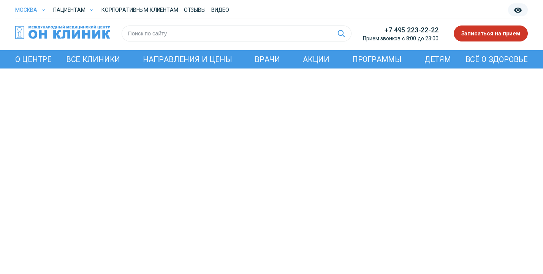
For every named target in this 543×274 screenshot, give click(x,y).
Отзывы (195, 10)
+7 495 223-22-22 (411, 30)
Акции (316, 59)
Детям (437, 59)
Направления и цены (187, 59)
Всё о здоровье (496, 59)
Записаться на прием (491, 33)
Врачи (267, 59)
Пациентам (69, 10)
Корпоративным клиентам (139, 10)
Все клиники (93, 59)
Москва (26, 10)
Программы (377, 59)
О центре (33, 59)
